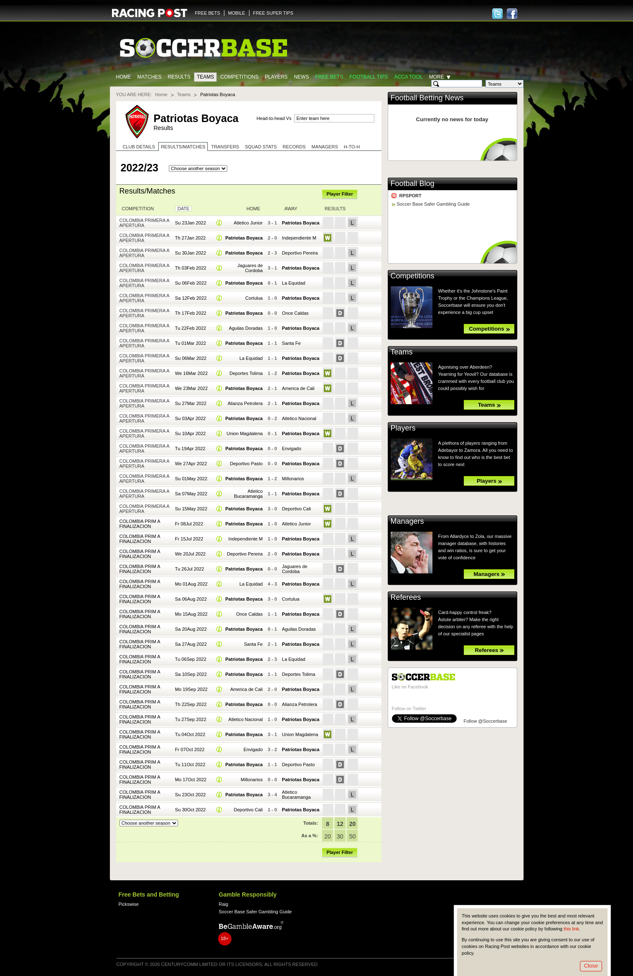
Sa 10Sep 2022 (191, 674)
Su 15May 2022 (191, 508)
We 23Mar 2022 (191, 388)
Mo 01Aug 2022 (191, 583)
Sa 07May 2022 (191, 493)
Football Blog (413, 183)
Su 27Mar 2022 (190, 403)
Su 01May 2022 (191, 478)
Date (184, 208)
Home (123, 77)
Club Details (139, 146)
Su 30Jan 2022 (190, 252)
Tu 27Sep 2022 (190, 719)
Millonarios (293, 478)
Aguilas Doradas (246, 328)
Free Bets (329, 77)
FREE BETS (207, 12)
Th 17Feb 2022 (190, 313)
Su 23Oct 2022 (190, 794)
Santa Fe (291, 343)
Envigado (291, 448)
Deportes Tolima (246, 373)
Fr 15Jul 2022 (189, 538)
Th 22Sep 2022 (190, 704)
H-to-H (352, 146)
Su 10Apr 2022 (190, 433)
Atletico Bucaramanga (248, 494)
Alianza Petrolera (245, 403)
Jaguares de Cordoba (250, 268)
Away (291, 208)
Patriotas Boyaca (301, 222)
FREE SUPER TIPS (273, 12)
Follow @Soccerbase (485, 721)
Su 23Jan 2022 (190, 222)
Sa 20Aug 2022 (191, 629)
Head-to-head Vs (274, 118)
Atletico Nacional (299, 418)
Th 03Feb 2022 (190, 267)
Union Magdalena (244, 433)
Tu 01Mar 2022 (190, 343)
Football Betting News (427, 98)
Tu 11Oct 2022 (190, 764)
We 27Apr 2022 (191, 463)
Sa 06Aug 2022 (191, 598)
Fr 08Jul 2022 (189, 523)
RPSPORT (410, 195)
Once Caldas (295, 313)
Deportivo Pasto (246, 463)
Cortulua (254, 298)
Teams (205, 77)
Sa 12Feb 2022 (190, 298)
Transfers (225, 146)
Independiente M (299, 237)
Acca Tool (408, 77)
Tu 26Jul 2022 (189, 568)
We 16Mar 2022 (191, 373)
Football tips (368, 77)
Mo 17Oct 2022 (190, 779)
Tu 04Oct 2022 (190, 734)
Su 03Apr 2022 (190, 418)
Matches (149, 77)
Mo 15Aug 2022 (191, 614)
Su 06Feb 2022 (190, 282)
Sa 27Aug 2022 (191, 644)
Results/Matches (183, 146)
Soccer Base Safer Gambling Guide (433, 203)
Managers (325, 146)
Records (293, 146)
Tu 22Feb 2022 (190, 328)
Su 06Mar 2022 (190, 358)
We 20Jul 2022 (190, 553)
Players (276, 77)
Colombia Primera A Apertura (144, 223)
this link (571, 928)
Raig (224, 904)
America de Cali (298, 388)
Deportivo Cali (296, 508)
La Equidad (293, 282)
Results (179, 77)
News (301, 77)
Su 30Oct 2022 (190, 809)
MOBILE (236, 12)
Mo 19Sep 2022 (191, 689)
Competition (138, 208)
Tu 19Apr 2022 (190, 448)
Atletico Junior (248, 222)
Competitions (239, 77)
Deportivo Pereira (300, 252)
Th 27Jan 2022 (190, 237)
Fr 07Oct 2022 (190, 749)
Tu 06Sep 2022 (190, 659)
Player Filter (340, 193)
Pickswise (129, 904)
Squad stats (261, 146)
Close (591, 966)
